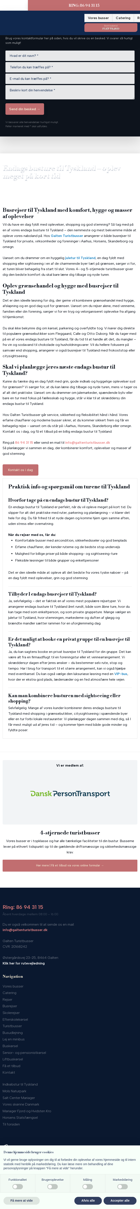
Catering (123, 18)
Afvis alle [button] (88, 1200)
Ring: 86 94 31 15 (23, 907)
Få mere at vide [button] (21, 1200)
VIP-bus (120, 674)
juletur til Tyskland (80, 258)
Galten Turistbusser (67, 236)
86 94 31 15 (24, 442)
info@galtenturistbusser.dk (87, 442)
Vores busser (98, 18)
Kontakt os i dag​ (20, 470)
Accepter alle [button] (120, 1200)
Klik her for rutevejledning (24, 963)
